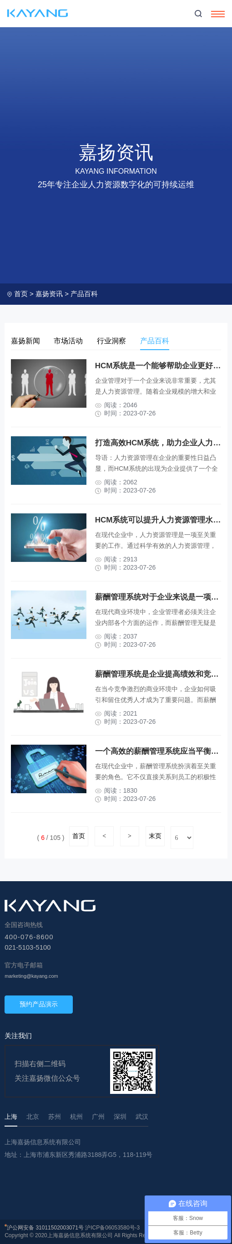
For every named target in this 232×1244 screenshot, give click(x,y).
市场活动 (70, 341)
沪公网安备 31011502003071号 (45, 1227)
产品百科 (84, 294)
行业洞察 (116, 341)
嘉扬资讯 (49, 294)
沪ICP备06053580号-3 (112, 1227)
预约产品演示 (39, 1004)
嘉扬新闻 (26, 341)
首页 (21, 294)
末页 (155, 836)
